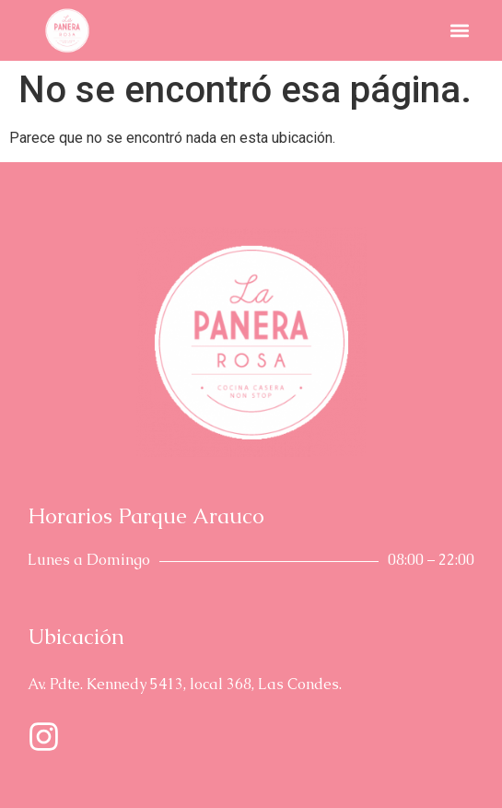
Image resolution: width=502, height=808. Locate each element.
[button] (459, 31)
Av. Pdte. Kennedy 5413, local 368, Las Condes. (185, 684)
